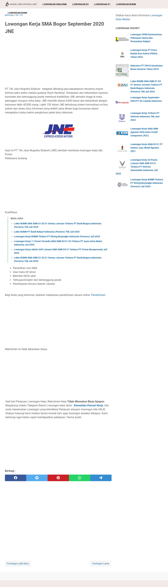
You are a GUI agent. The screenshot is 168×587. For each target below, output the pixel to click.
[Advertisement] (58, 62)
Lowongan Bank (17, 12)
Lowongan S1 (102, 4)
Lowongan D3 (80, 4)
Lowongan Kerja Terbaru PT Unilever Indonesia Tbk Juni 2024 (144, 116)
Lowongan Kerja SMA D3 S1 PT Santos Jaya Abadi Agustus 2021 (146, 147)
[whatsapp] (79, 478)
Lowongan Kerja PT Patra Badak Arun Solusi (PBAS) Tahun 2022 (144, 53)
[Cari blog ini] (161, 9)
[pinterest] (58, 478)
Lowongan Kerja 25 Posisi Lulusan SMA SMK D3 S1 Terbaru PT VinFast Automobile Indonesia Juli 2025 (137, 167)
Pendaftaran (98, 295)
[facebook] (15, 478)
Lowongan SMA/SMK (55, 4)
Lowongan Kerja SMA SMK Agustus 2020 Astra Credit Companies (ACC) (144, 132)
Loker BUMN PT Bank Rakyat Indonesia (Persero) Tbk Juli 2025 (47, 231)
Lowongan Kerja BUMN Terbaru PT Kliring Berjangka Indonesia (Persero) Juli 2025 (57, 236)
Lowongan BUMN (126, 4)
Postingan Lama (100, 563)
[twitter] (37, 478)
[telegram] (101, 478)
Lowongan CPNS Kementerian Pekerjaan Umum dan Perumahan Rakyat (146, 38)
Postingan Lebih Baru (18, 563)
